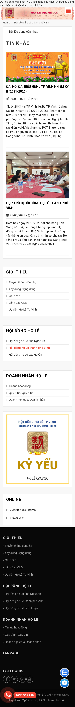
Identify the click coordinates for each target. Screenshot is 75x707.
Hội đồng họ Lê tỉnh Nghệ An (27, 341)
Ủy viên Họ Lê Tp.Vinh (23, 309)
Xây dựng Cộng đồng (22, 289)
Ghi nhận (14, 296)
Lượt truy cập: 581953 (23, 509)
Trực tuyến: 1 (18, 517)
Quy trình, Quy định (21, 392)
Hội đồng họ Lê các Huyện (25, 354)
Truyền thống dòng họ (22, 282)
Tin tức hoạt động (20, 386)
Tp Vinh (27, 700)
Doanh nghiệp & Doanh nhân (27, 399)
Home (7, 22)
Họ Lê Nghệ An (37, 478)
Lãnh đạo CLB (18, 302)
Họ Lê (60, 700)
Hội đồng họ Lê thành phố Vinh (31, 22)
